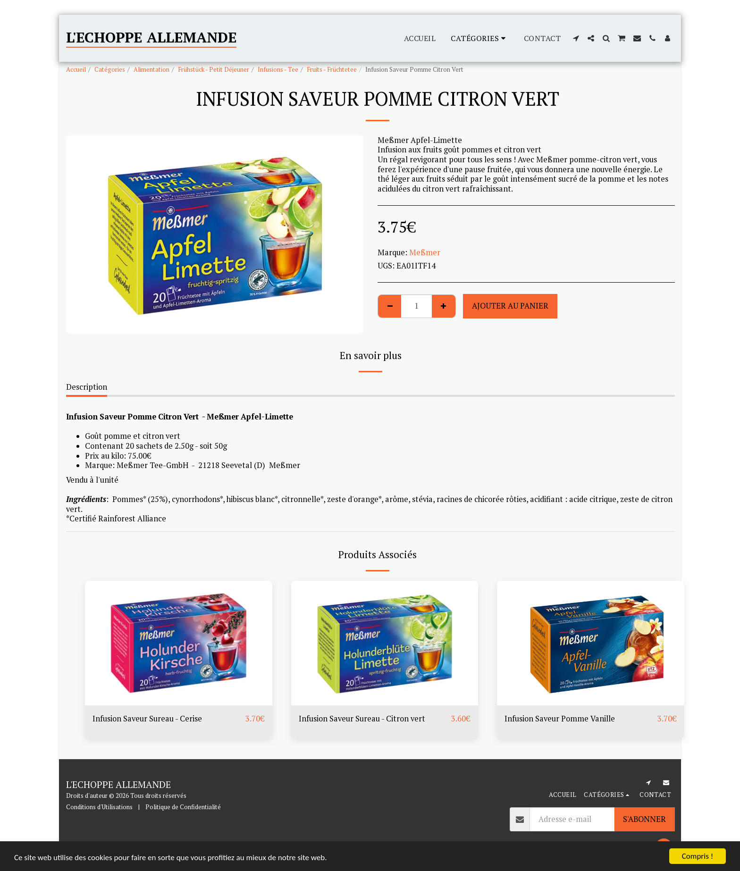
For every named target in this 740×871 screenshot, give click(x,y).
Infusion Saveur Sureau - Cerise (147, 718)
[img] (178, 643)
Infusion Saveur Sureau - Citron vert (362, 718)
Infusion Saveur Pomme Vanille (560, 718)
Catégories (109, 69)
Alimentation (151, 69)
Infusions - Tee (278, 69)
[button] (576, 38)
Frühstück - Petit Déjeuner (213, 69)
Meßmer (424, 252)
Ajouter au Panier (510, 306)
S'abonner (644, 819)
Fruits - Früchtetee (332, 69)
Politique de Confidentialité (183, 807)
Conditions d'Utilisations (99, 807)
